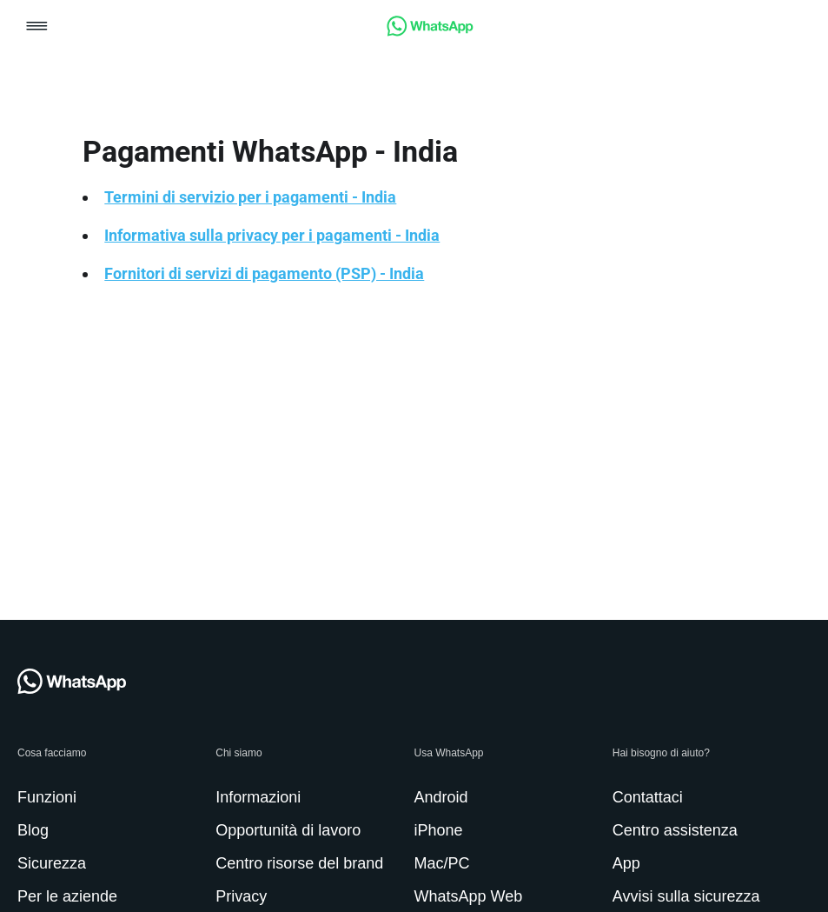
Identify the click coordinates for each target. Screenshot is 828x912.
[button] (37, 27)
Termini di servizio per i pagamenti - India (250, 197)
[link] (430, 31)
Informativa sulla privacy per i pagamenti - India (272, 235)
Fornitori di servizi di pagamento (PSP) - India (264, 273)
